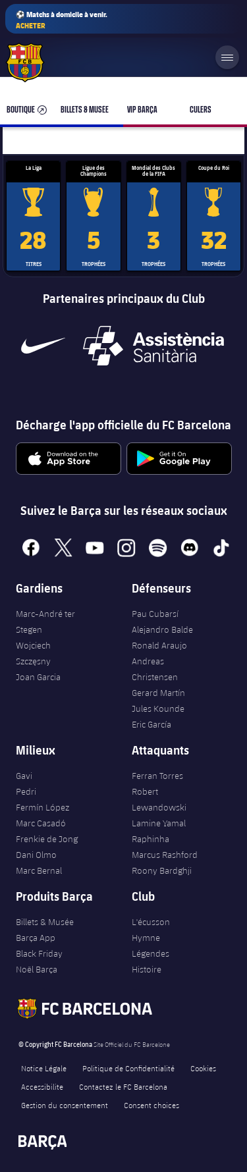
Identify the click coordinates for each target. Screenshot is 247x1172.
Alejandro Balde (162, 629)
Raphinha (150, 839)
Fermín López (42, 807)
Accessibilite (42, 1086)
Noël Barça (36, 969)
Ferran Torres (157, 775)
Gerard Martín (158, 692)
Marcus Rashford (165, 854)
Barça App (35, 937)
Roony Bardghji (162, 870)
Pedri (26, 791)
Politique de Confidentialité (128, 1068)
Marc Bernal (39, 870)
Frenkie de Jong (47, 839)
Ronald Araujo (159, 645)
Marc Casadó (41, 823)
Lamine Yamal (159, 823)
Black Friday (39, 953)
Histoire (146, 969)
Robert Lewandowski (159, 799)
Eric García (151, 724)
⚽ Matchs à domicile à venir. (61, 20)
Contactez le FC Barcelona (123, 1086)
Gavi (24, 775)
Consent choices (151, 1104)
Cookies (203, 1068)
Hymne (146, 937)
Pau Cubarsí (155, 613)
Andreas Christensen (155, 669)
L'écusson (151, 922)
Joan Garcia (38, 677)
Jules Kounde (158, 708)
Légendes (150, 953)
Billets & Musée (45, 922)
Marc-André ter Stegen (45, 621)
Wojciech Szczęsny (33, 653)
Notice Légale (44, 1068)
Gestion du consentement (64, 1104)
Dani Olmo (36, 854)
